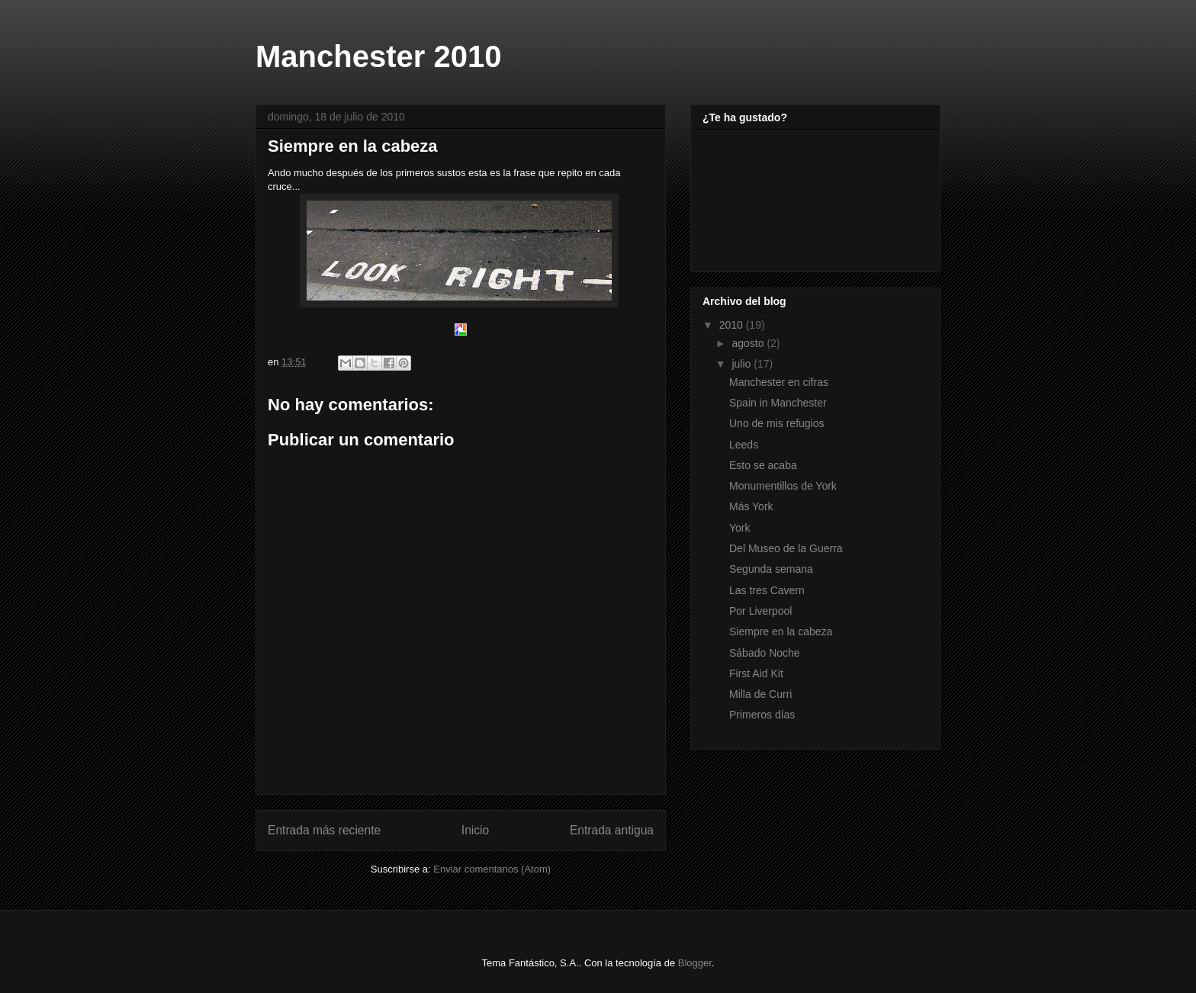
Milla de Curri (760, 694)
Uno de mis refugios (777, 423)
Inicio (475, 830)
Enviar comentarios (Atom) (492, 869)
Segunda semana (771, 569)
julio (742, 364)
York (740, 528)
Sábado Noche (764, 653)
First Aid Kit (756, 673)
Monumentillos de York (783, 486)
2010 (732, 325)
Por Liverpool (761, 611)
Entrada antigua (612, 830)
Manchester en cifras (778, 382)
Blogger (695, 963)
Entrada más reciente (324, 830)
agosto (749, 343)
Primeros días (762, 715)
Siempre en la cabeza (780, 631)
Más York (751, 506)
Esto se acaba (763, 465)
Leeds (743, 445)
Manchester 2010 (378, 56)
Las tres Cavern (767, 590)
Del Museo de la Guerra (786, 548)
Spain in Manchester (778, 403)
